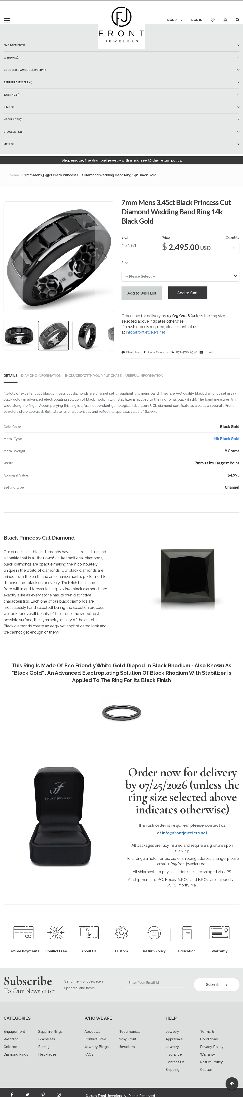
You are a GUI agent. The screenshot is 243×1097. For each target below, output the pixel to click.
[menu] (121, 94)
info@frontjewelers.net (145, 333)
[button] (13, 257)
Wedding (11, 1041)
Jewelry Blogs (96, 1049)
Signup (172, 20)
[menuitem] (121, 58)
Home (14, 175)
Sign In (196, 20)
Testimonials (129, 1033)
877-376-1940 (184, 353)
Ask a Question (156, 353)
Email (206, 353)
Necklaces (47, 1056)
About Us (92, 1033)
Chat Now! (131, 353)
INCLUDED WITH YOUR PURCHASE (93, 376)
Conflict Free (95, 1041)
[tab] (12, 376)
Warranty (207, 1056)
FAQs (88, 1056)
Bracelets (46, 1041)
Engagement (14, 1033)
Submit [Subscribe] (216, 986)
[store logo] (121, 25)
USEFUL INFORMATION (144, 376)
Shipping (172, 1071)
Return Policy (211, 1064)
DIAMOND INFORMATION (41, 376)
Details (11, 376)
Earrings (44, 1049)
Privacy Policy (212, 1049)
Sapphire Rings (50, 1033)
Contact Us (175, 1064)
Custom (206, 1071)
